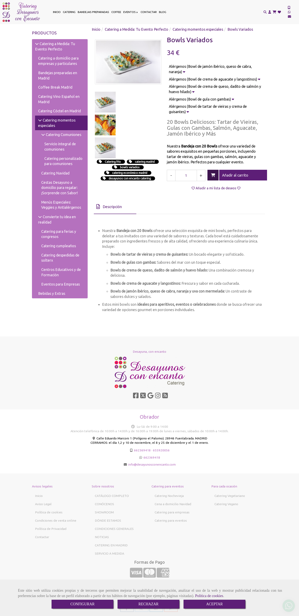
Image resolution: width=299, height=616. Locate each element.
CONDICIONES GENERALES (114, 529)
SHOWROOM (104, 512)
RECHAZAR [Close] (148, 604)
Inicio (39, 496)
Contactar (42, 537)
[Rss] (165, 396)
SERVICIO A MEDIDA (109, 553)
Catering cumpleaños (58, 246)
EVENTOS (130, 12)
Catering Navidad (55, 173)
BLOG (162, 12)
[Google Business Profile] (150, 396)
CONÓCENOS (104, 504)
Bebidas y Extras (51, 293)
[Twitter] (143, 396)
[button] (269, 12)
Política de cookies (209, 596)
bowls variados (130, 121)
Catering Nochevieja (169, 496)
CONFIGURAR (82, 604)
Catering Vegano (226, 504)
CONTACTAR (149, 12)
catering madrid (145, 116)
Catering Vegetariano (229, 496)
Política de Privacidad (50, 529)
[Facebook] (136, 396)
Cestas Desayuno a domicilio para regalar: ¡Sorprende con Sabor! (59, 187)
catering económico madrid (129, 127)
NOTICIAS (102, 537)
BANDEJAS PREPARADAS (93, 12)
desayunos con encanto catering (130, 132)
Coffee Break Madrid (55, 87)
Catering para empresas (172, 512)
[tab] (115, 206)
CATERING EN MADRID (111, 545)
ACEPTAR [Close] (214, 604)
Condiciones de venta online (55, 520)
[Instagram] (158, 396)
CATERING (69, 12)
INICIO (57, 12)
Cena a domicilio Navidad (173, 504)
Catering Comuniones (63, 134)
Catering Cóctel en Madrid (59, 111)
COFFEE (116, 12)
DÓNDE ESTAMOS (108, 520)
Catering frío (113, 116)
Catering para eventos (171, 520)
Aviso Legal (43, 504)
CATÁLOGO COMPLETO (112, 496)
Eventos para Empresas (60, 284)
